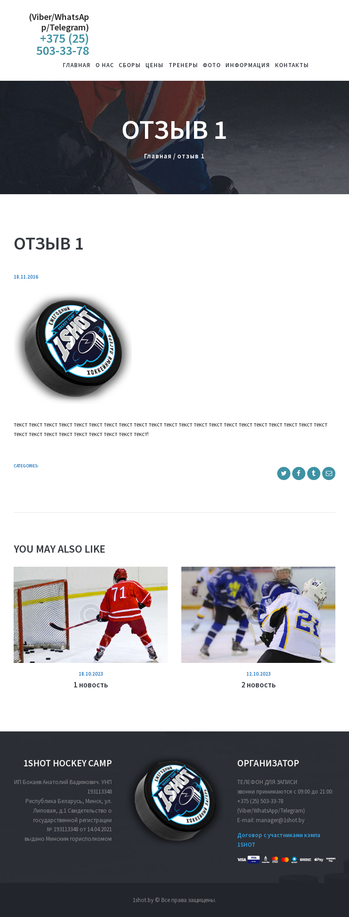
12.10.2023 (258, 674)
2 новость (258, 684)
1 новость (91, 684)
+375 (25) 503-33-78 (260, 801)
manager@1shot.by (280, 820)
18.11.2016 (26, 277)
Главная (158, 156)
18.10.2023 (91, 674)
